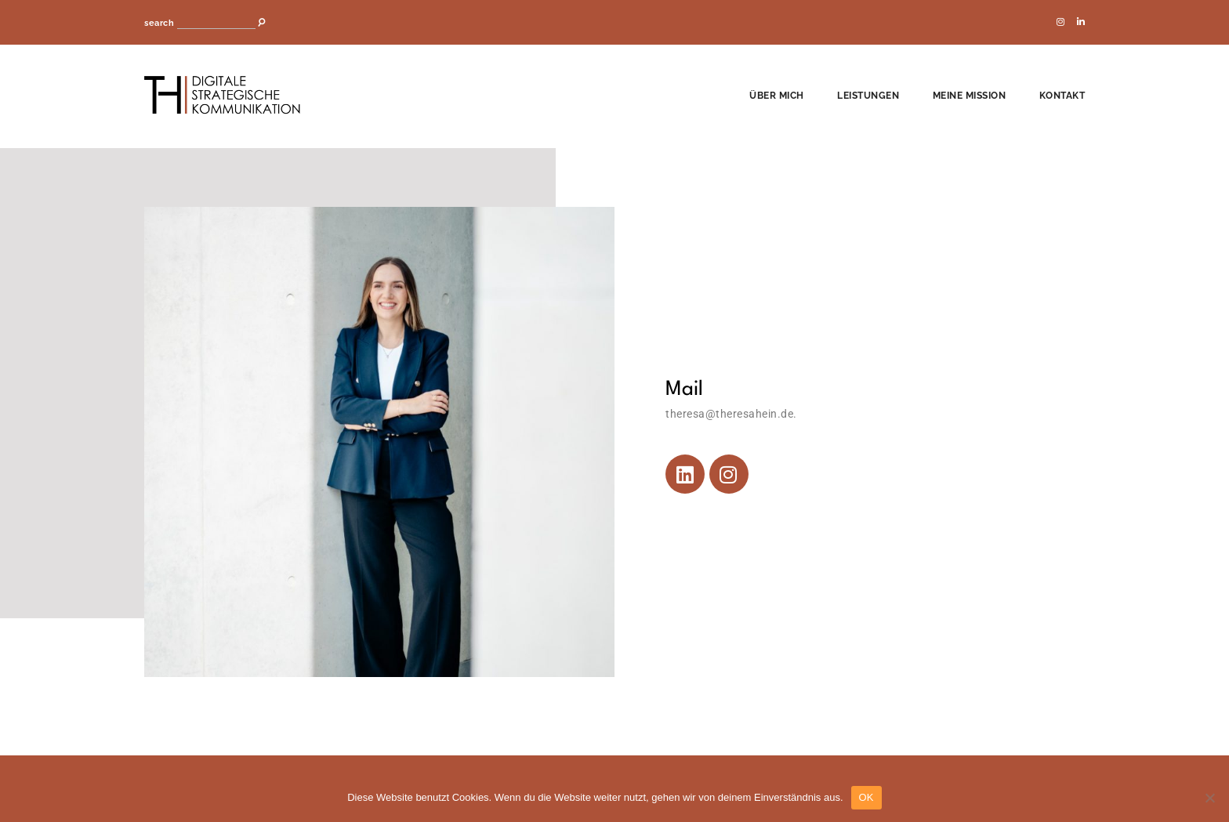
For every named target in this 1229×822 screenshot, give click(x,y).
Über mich (776, 95)
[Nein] (1209, 798)
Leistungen (868, 95)
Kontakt (1062, 95)
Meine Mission (969, 95)
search (159, 23)
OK (866, 797)
